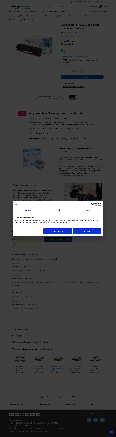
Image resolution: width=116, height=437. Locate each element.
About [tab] (88, 210)
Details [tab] (58, 210)
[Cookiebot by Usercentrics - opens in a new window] (92, 204)
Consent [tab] (28, 210)
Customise (58, 231)
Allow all (87, 231)
